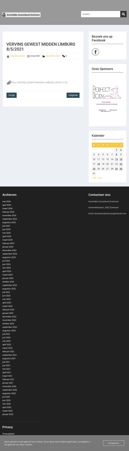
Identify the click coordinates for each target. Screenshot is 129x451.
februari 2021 (8, 379)
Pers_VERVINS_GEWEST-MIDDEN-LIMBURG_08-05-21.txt (37, 82)
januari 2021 (7, 383)
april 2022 (6, 344)
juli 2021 (6, 362)
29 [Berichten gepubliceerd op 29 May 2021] (116, 168)
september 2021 (9, 355)
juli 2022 (6, 334)
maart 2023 (7, 306)
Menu (5, 9)
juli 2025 (6, 226)
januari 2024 (7, 278)
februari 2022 (8, 351)
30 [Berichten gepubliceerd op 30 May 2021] (121, 168)
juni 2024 (6, 264)
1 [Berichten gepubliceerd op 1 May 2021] (116, 149)
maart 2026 (7, 208)
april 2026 (6, 205)
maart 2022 (7, 348)
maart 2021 (7, 376)
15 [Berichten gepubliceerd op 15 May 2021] (116, 159)
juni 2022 (6, 337)
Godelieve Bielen (17, 56)
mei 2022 (6, 341)
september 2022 (9, 327)
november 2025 (9, 215)
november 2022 (9, 320)
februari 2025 (8, 243)
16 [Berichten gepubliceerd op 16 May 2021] (121, 159)
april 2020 (6, 407)
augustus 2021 (9, 358)
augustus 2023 (9, 289)
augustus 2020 (9, 393)
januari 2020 (7, 414)
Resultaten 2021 (53, 56)
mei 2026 (6, 201)
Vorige (11, 95)
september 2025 (9, 219)
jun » (100, 177)
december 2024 (9, 250)
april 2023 (6, 302)
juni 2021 (6, 365)
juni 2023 (6, 295)
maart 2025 (7, 240)
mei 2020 (6, 404)
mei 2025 (6, 233)
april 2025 (6, 236)
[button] (107, 99)
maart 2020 (7, 411)
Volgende (73, 95)
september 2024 (9, 254)
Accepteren (113, 443)
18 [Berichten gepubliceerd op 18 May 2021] (98, 164)
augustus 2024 (9, 257)
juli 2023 (6, 292)
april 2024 (6, 271)
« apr (94, 177)
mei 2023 (6, 299)
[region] (107, 99)
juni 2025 (6, 229)
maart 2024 (7, 275)
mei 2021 (6, 369)
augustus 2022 (9, 330)
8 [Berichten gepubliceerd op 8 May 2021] (116, 154)
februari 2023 (8, 309)
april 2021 (6, 372)
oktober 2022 (8, 323)
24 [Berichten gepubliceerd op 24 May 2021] (94, 168)
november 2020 (9, 386)
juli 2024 (6, 261)
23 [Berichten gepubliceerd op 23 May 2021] (121, 164)
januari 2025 (7, 247)
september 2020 (9, 390)
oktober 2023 (8, 282)
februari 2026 (8, 212)
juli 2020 (6, 397)
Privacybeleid (8, 434)
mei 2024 (6, 268)
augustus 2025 (9, 222)
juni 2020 (6, 400)
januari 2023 (7, 313)
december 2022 (9, 316)
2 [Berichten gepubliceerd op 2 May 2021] (121, 149)
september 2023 (9, 285)
